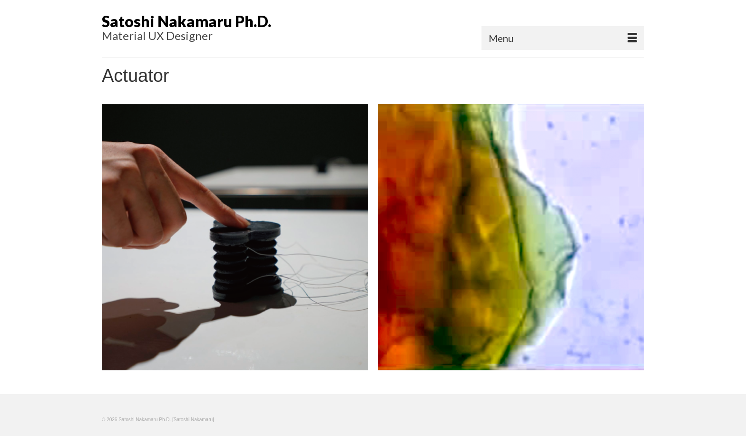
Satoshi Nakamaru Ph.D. (186, 21)
